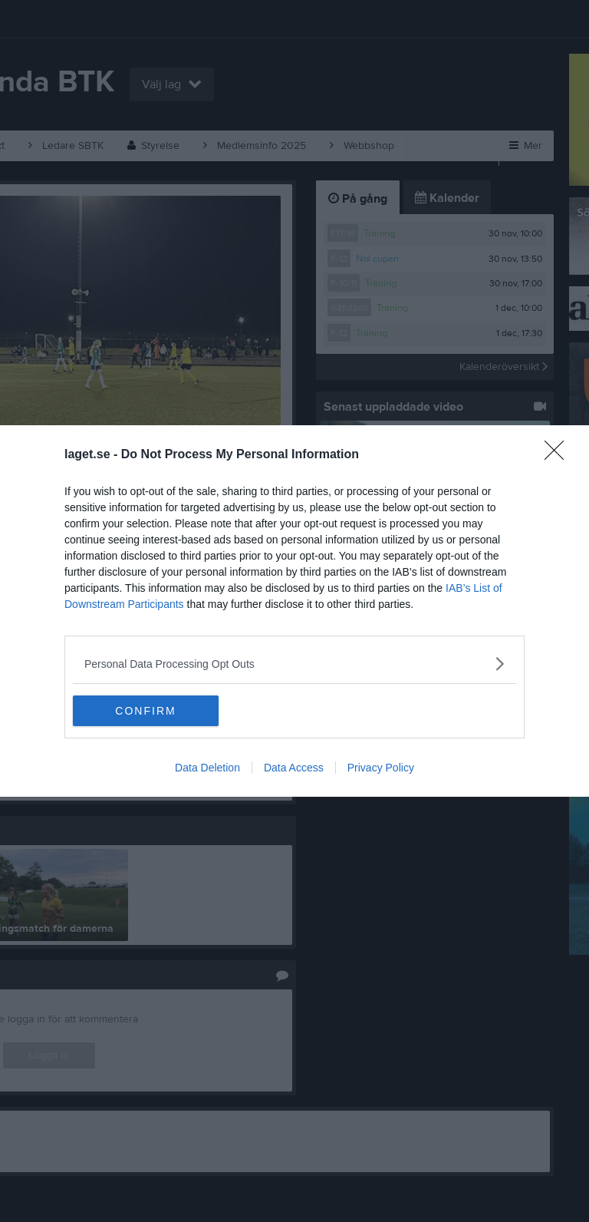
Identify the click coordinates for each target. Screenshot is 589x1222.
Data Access (294, 767)
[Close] (559, 455)
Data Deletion (207, 767)
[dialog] (294, 611)
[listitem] (294, 664)
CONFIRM (145, 710)
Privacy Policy (380, 767)
